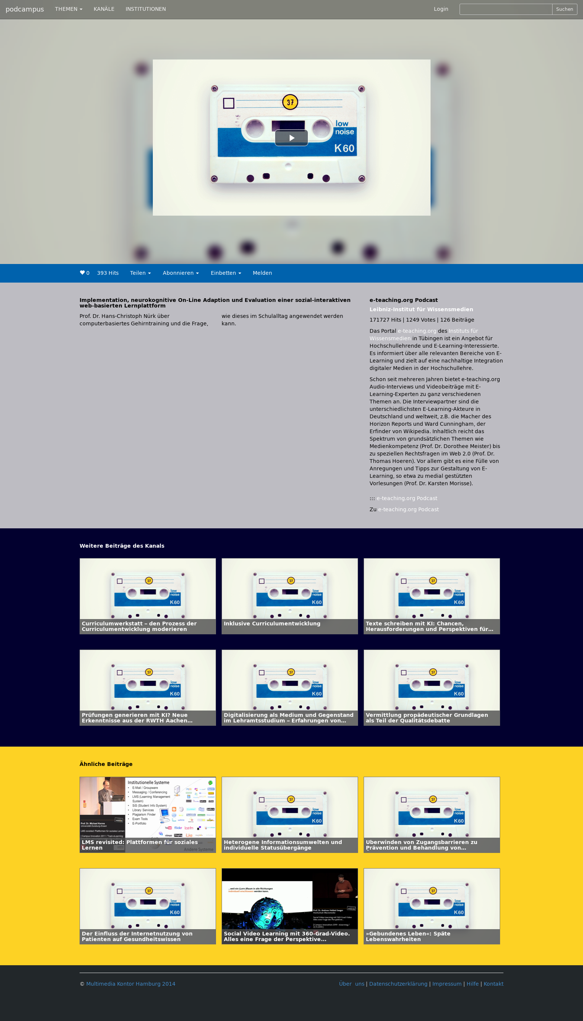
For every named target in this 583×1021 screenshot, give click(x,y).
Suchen (564, 9)
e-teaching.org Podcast (407, 498)
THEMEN (69, 9)
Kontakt (493, 984)
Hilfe (473, 984)
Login (441, 9)
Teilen (140, 273)
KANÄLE (104, 9)
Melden (262, 273)
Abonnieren (181, 273)
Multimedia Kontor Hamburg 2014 (130, 984)
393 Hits (108, 273)
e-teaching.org (417, 331)
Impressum (447, 984)
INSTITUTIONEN (146, 9)
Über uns (351, 984)
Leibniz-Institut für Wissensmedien (421, 309)
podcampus (25, 9)
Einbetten (226, 273)
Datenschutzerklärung (398, 984)
